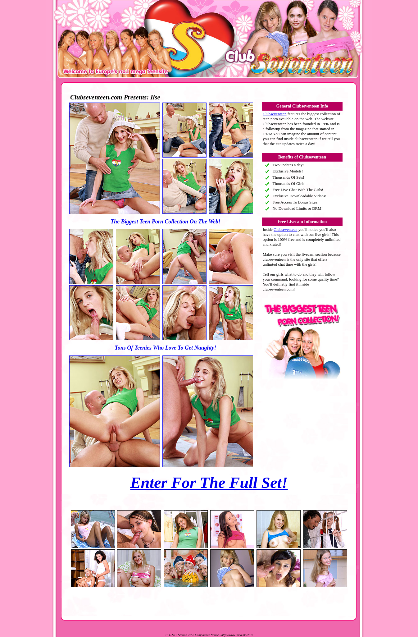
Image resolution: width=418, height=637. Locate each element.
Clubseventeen (275, 114)
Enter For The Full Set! (209, 482)
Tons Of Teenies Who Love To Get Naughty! (165, 348)
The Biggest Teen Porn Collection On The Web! (165, 221)
